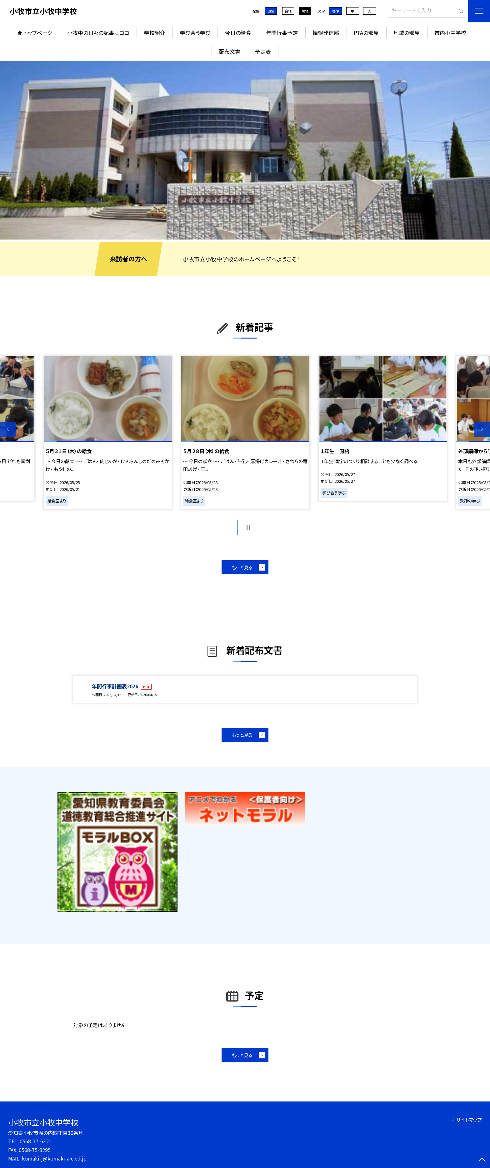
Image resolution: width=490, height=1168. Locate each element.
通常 (271, 10)
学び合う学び (195, 33)
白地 (288, 10)
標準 (335, 10)
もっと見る (242, 567)
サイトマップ (469, 1119)
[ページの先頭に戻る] (482, 1160)
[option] (245, 150)
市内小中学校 (450, 33)
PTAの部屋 (366, 33)
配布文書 (229, 51)
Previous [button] (8, 429)
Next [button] (482, 429)
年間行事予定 (282, 33)
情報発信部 (325, 33)
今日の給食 (238, 33)
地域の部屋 (406, 33)
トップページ (38, 33)
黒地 (305, 10)
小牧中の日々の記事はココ (98, 33)
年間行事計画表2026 (115, 686)
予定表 (263, 51)
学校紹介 (154, 33)
